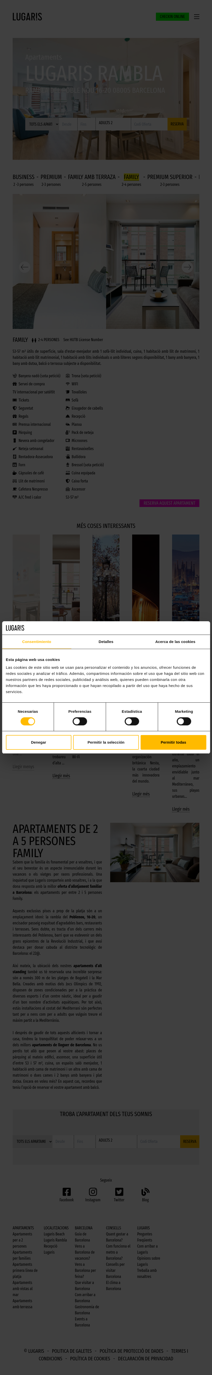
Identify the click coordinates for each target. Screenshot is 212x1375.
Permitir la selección (106, 742)
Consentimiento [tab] (36, 641)
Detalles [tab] (106, 641)
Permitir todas (173, 742)
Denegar (38, 742)
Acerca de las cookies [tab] (175, 641)
